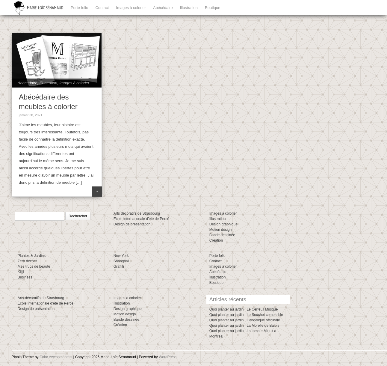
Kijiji (21, 272)
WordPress (167, 357)
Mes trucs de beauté (34, 266)
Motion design (220, 230)
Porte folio (79, 7)
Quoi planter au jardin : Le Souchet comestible (246, 315)
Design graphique (223, 224)
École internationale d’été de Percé (141, 219)
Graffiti (119, 266)
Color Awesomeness (56, 357)
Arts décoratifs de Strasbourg (137, 213)
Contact (102, 7)
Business (25, 277)
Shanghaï (121, 261)
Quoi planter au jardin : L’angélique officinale (244, 320)
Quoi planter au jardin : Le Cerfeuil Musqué (243, 309)
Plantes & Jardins (32, 256)
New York (121, 256)
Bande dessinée (222, 235)
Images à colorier (131, 7)
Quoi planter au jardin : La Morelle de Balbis (244, 325)
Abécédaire (163, 7)
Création (216, 240)
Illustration (189, 7)
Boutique (212, 7)
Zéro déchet (27, 261)
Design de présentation (132, 224)
